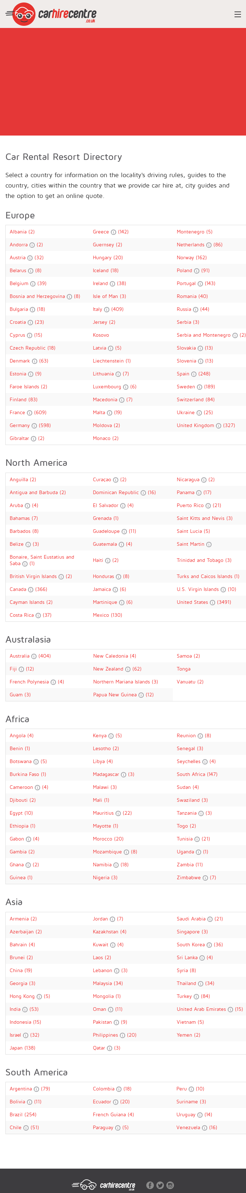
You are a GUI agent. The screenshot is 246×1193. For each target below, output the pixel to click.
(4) (35, 505)
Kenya (100, 735)
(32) (39, 257)
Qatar (100, 1048)
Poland (185, 270)
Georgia (19, 983)
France (18, 412)
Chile (16, 1127)
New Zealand (109, 669)
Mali (98, 800)
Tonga (183, 669)
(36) (218, 944)
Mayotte (103, 826)
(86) (218, 244)
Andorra (19, 244)
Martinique (106, 602)
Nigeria (102, 877)
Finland (19, 399)
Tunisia (185, 838)
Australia (20, 656)
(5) (209, 231)
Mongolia (104, 996)
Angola (18, 735)
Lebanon (103, 970)
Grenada (103, 518)
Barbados (21, 531)
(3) (123, 296)
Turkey (185, 996)
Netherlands (191, 244)
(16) (152, 492)
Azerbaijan (23, 931)
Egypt (17, 813)
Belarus (19, 270)
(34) (118, 983)
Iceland (101, 270)
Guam (17, 694)
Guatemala (106, 544)
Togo (183, 826)
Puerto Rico (191, 505)
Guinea (18, 877)
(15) (38, 335)
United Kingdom (196, 425)
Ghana (17, 864)
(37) (47, 615)
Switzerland (191, 399)
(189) (209, 386)
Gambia (19, 851)
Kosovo (101, 335)
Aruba (17, 505)
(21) (217, 505)
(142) (123, 231)
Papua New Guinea (115, 694)
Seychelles (189, 761)
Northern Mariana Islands (122, 681)
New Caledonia (111, 656)
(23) (39, 322)
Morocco (103, 838)
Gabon (18, 838)
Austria (18, 257)
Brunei (18, 957)
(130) (116, 615)
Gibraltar (20, 438)
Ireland (101, 283)
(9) (38, 373)
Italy (98, 309)
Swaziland (189, 800)
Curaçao (103, 479)
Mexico (102, 615)
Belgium (20, 283)
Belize (17, 544)
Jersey (101, 322)
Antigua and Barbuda (35, 492)
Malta (100, 412)
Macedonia (106, 399)
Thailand (187, 983)
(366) (41, 589)
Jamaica (103, 589)
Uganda (186, 851)
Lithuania (104, 373)
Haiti (99, 560)
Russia (185, 309)
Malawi (101, 787)
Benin (17, 748)
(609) (40, 412)
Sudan (185, 787)
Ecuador (103, 1101)
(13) (209, 348)
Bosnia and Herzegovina (38, 296)
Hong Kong (23, 996)
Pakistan (103, 1022)
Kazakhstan (106, 931)
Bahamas (21, 518)
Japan (17, 1048)
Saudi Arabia (192, 918)
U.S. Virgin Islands (199, 589)
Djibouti (19, 800)
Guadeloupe (107, 531)
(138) (30, 1048)
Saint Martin (191, 544)
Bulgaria (20, 309)
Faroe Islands (25, 386)
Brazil (17, 1114)
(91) (205, 270)
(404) (44, 656)
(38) (121, 283)
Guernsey (104, 244)
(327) (229, 425)
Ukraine (187, 412)
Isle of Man (106, 296)
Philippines (106, 1035)
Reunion (187, 735)
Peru (182, 1088)
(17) (207, 492)
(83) (33, 399)
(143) (210, 283)
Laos (99, 957)
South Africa (192, 774)
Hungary (103, 257)
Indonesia (21, 1022)
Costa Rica (23, 615)
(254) (30, 1114)
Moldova (103, 425)
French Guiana (110, 1114)
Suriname (188, 1101)
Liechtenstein (109, 361)
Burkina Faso (25, 774)
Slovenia (187, 361)
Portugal (187, 283)
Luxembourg (108, 386)
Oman (100, 1009)
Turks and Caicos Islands (205, 576)
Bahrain (19, 944)
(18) (114, 270)
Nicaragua (189, 479)
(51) (34, 1127)
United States (193, 602)
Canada (19, 589)
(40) (203, 296)
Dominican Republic (117, 492)
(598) (45, 425)
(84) (210, 399)
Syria (183, 970)
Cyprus (18, 335)
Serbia (185, 322)
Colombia (104, 1088)
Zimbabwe (190, 877)
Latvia (100, 348)
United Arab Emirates (202, 1009)
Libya (100, 761)
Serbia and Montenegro (204, 335)
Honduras (104, 576)
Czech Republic (28, 348)
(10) (232, 589)
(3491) (224, 602)
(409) (117, 309)
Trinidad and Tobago (201, 560)
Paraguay (104, 1127)
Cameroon (22, 787)
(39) (42, 283)
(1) (128, 361)
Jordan (101, 918)
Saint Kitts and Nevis (201, 518)
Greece (102, 231)
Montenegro (191, 231)
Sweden (187, 386)
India (16, 1009)
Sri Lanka (188, 957)
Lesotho (103, 748)
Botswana (21, 761)
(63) (43, 361)
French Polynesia (30, 681)
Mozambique (108, 851)
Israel (16, 1035)
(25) (208, 412)
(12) (30, 669)
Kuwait (101, 944)
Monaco (102, 438)
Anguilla (20, 479)
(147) (212, 774)
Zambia (186, 864)
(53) (34, 1009)
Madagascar (107, 774)
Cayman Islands (28, 602)
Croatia (19, 322)
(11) (132, 531)
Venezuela (189, 1127)
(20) (118, 257)
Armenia (20, 918)
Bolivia (18, 1101)
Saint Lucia (190, 531)
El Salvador (106, 505)
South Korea (192, 944)
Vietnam (187, 1022)
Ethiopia (20, 826)
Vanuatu (187, 681)
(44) (204, 309)
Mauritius (104, 813)
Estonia (19, 373)
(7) (126, 373)
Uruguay (186, 1114)
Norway (186, 257)
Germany (21, 425)
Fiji (14, 669)
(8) (38, 270)
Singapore (189, 931)
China (17, 970)
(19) (118, 412)
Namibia (103, 864)
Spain (184, 373)
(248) (204, 373)
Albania (19, 231)
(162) (201, 257)
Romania (187, 296)
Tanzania (187, 813)
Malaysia (103, 983)
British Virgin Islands (34, 576)
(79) (45, 1088)
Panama (186, 492)
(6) (133, 386)
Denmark (21, 361)
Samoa (185, 656)
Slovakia (187, 348)
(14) (208, 1114)
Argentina (22, 1088)
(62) (137, 669)
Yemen (185, 1035)
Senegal (187, 748)
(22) (127, 813)
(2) (31, 231)
